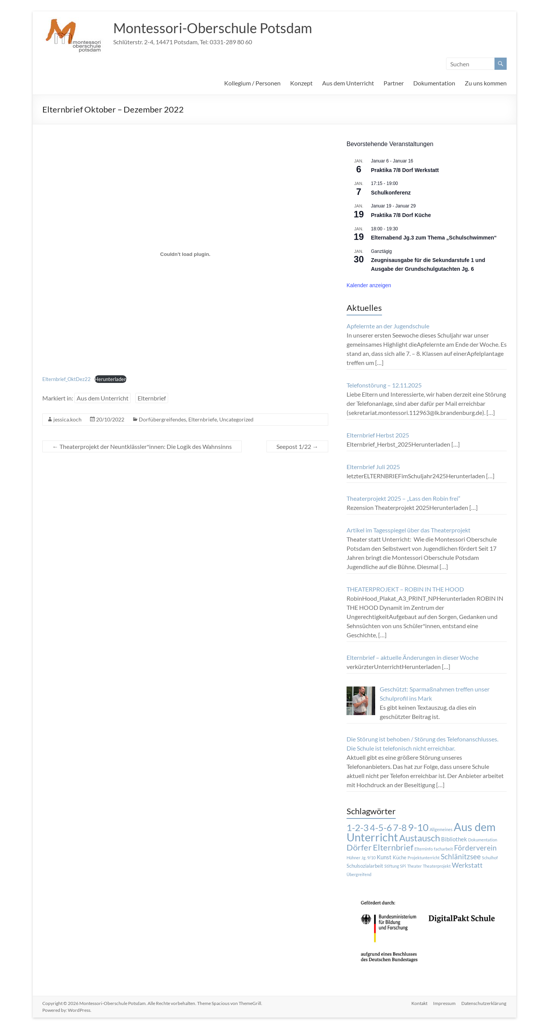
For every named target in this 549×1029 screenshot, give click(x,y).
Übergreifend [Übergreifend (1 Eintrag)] (359, 874)
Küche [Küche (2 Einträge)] (399, 857)
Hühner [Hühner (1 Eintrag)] (353, 857)
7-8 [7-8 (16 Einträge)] (400, 827)
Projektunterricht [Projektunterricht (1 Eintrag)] (424, 857)
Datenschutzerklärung (484, 1003)
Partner (394, 83)
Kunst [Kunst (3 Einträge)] (384, 857)
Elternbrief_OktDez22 (66, 379)
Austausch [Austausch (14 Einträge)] (419, 838)
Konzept (301, 83)
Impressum (444, 1003)
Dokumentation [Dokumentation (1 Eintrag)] (482, 839)
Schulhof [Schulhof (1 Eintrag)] (490, 857)
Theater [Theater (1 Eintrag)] (414, 865)
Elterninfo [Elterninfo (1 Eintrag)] (423, 848)
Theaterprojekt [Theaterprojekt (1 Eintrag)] (437, 865)
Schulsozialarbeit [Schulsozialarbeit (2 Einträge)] (365, 866)
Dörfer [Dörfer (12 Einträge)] (359, 847)
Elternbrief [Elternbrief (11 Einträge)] (393, 847)
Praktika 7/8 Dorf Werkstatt (405, 170)
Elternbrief (152, 398)
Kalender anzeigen (369, 285)
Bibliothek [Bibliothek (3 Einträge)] (454, 839)
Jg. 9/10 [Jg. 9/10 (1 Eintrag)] (368, 857)
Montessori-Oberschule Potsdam (212, 27)
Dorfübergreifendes (162, 419)
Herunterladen (111, 379)
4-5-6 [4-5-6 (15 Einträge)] (381, 827)
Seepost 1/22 (297, 446)
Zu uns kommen (486, 83)
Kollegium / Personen (252, 83)
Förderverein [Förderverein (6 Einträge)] (475, 848)
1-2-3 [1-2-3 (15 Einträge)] (358, 827)
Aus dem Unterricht (348, 83)
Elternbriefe (202, 419)
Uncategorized (236, 419)
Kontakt (419, 1003)
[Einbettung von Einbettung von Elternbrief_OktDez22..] (185, 254)
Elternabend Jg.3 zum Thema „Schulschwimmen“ (434, 238)
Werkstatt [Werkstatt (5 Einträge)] (467, 865)
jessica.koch (67, 419)
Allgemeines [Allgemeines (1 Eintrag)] (441, 829)
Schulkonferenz (391, 193)
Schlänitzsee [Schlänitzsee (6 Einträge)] (461, 856)
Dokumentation (434, 83)
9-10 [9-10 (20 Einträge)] (418, 827)
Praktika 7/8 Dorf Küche (401, 215)
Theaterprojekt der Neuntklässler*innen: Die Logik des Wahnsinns (142, 446)
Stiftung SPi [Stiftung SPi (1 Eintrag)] (395, 865)
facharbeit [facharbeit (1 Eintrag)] (443, 848)
